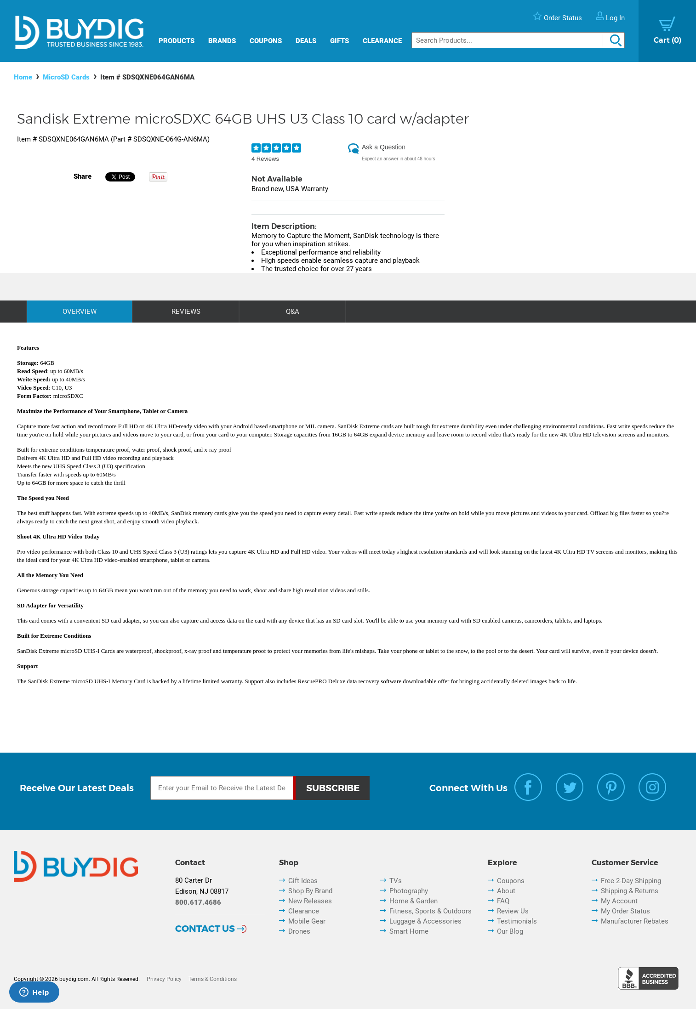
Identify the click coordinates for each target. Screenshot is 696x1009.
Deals (306, 41)
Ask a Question (383, 147)
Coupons (266, 41)
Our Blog (510, 931)
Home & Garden (413, 901)
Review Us (513, 911)
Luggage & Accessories (425, 921)
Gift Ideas (303, 881)
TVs (395, 881)
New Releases (310, 901)
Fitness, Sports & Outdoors (430, 911)
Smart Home (408, 931)
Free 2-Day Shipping (631, 881)
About (506, 891)
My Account (619, 901)
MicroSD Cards (66, 77)
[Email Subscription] (221, 788)
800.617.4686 (198, 902)
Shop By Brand (310, 891)
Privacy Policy (164, 979)
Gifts (339, 41)
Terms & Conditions (212, 979)
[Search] (518, 40)
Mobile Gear (306, 921)
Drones (299, 931)
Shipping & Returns (629, 891)
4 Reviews (265, 158)
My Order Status (625, 911)
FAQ (503, 901)
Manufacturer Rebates (634, 921)
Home (23, 77)
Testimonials (517, 921)
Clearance (382, 41)
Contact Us (205, 928)
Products (176, 41)
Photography (408, 891)
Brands (222, 41)
